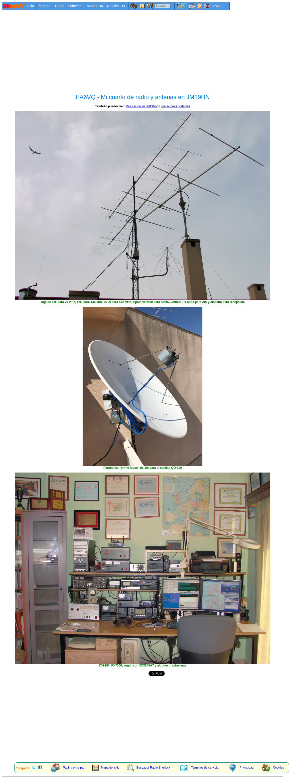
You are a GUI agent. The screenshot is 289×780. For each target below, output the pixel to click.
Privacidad (241, 767)
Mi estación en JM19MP (141, 106)
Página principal (67, 767)
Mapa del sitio (106, 767)
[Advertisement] (117, 48)
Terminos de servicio (199, 767)
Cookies (273, 767)
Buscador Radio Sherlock (148, 767)
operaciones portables (175, 106)
